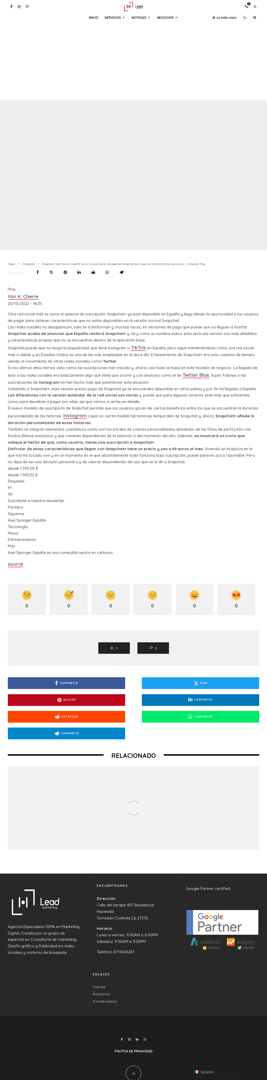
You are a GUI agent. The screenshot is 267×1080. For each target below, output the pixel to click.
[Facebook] (11, 6)
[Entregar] (93, 272)
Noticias (139, 18)
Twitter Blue (193, 370)
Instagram (72, 409)
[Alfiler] (65, 272)
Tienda (99, 958)
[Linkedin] (137, 1010)
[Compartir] (38, 272)
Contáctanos (105, 973)
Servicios (113, 18)
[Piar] (51, 272)
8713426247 (124, 923)
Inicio (93, 18)
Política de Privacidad (134, 1022)
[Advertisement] (133, 61)
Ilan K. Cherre (20, 295)
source (14, 556)
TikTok (137, 344)
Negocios (165, 18)
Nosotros (101, 965)
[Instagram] (19, 6)
